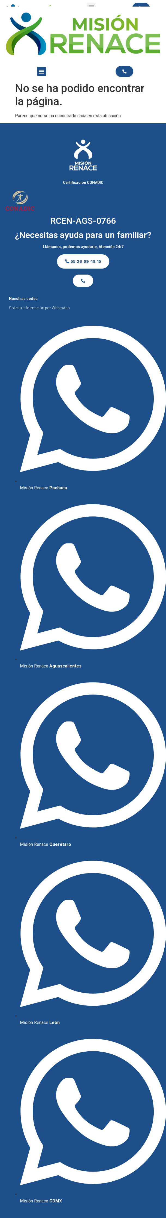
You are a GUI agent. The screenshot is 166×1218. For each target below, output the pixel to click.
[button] (41, 71)
